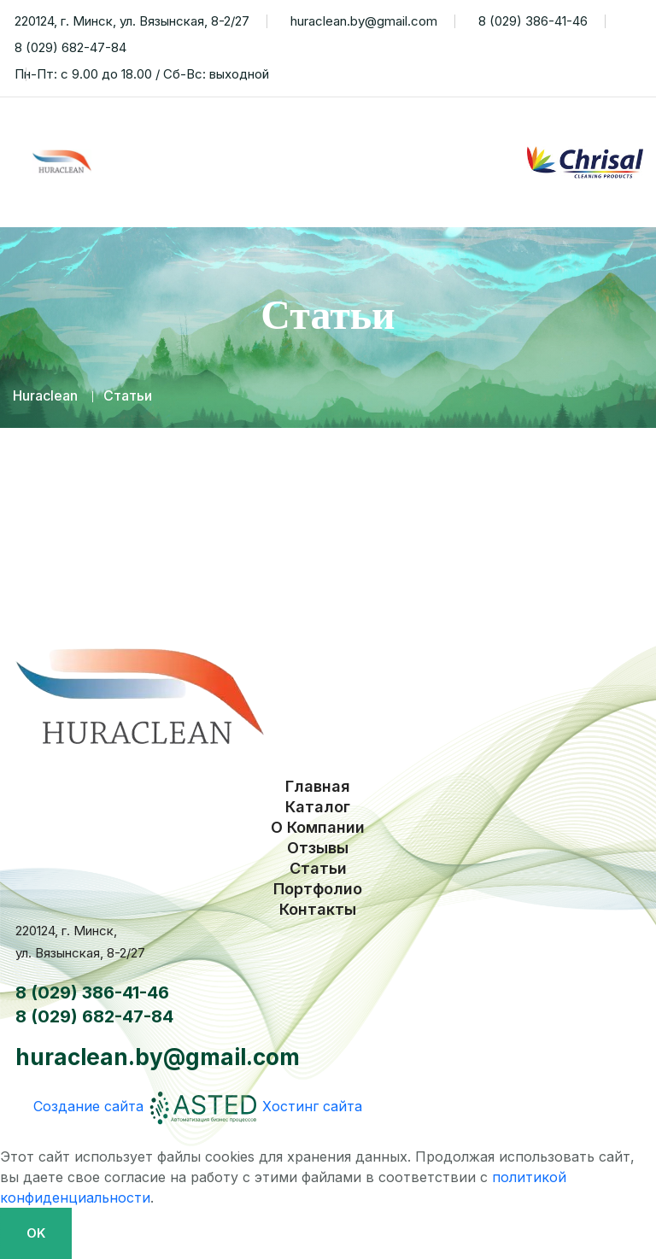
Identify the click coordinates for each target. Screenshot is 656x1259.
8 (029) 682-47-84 (67, 48)
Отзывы (140, 194)
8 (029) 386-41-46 (530, 22)
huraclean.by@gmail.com (360, 22)
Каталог (248, 129)
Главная (141, 129)
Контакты (485, 194)
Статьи (244, 194)
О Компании (372, 129)
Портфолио (360, 194)
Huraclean (45, 395)
